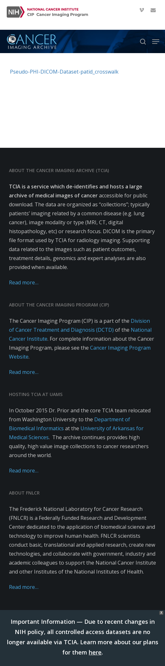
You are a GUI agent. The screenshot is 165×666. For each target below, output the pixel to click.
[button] (155, 41)
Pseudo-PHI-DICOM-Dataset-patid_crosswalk (64, 71)
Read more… (23, 282)
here (95, 652)
